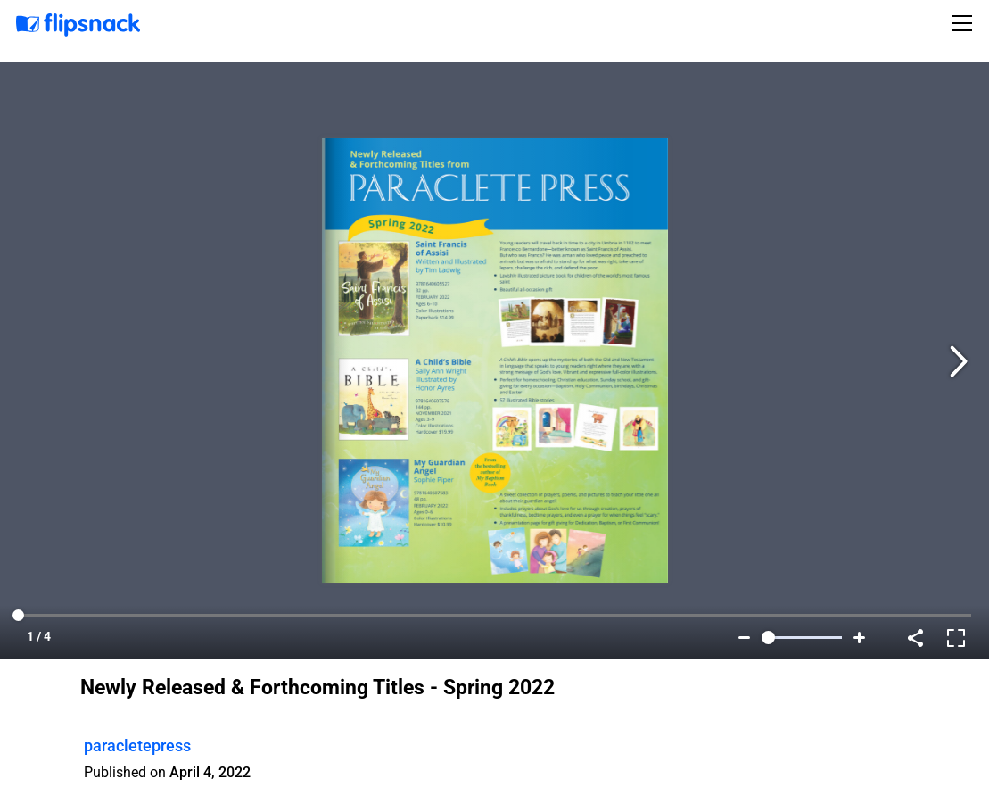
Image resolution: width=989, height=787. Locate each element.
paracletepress (137, 745)
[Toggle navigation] (965, 23)
